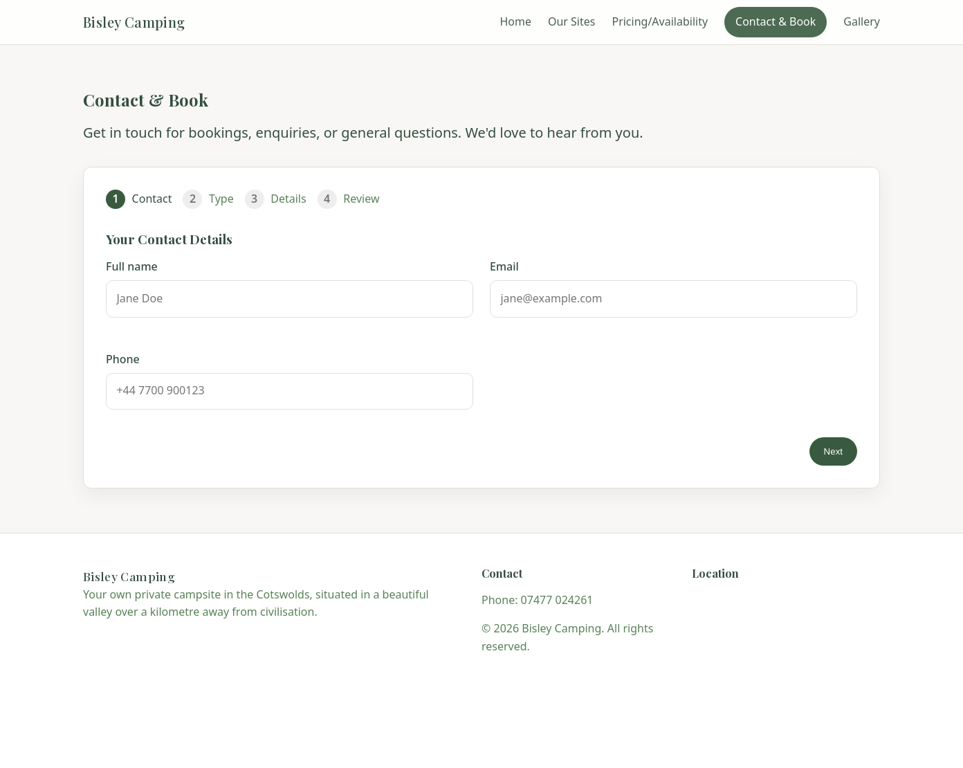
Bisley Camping (134, 21)
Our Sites (572, 21)
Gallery (861, 21)
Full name (132, 266)
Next (833, 451)
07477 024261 (557, 599)
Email (504, 266)
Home (515, 21)
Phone (123, 359)
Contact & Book (775, 21)
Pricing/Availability (660, 21)
